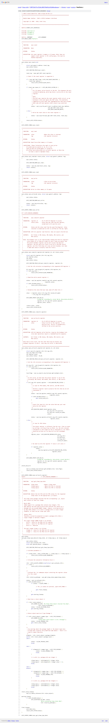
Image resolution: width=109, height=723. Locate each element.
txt (103, 720)
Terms (17, 720)
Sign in (106, 2)
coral (19, 7)
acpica (73, 7)
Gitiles (9, 720)
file (48, 11)
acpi (68, 7)
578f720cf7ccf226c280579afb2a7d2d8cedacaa (44, 7)
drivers (64, 7)
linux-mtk (25, 7)
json (106, 720)
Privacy (13, 720)
